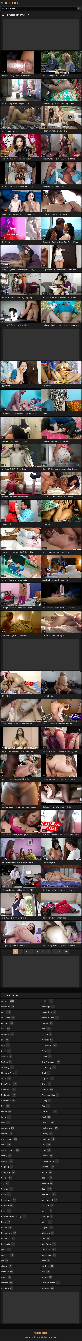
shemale (48, 1167)
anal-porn (8, 1018)
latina (6, 1277)
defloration (8, 1095)
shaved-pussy (50, 1161)
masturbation (50, 1018)
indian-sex (8, 1238)
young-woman (51, 1283)
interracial (8, 1244)
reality (47, 1133)
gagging (7, 1167)
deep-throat (9, 1084)
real (46, 1117)
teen (47, 1189)
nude (47, 1056)
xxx (46, 1271)
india (5, 1222)
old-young (49, 1067)
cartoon (6, 1056)
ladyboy (7, 1271)
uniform (47, 1205)
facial (6, 1145)
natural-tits (49, 1045)
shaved (47, 1156)
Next (66, 951)
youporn (48, 1288)
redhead (48, 1139)
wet (46, 1238)
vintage (47, 1216)
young (47, 1277)
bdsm (6, 1051)
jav (4, 1260)
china (6, 1078)
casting (6, 1062)
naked (47, 1034)
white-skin (49, 1255)
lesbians (7, 1288)
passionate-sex (50, 1095)
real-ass (48, 1122)
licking (47, 1001)
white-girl (49, 1249)
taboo (47, 1172)
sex (46, 1145)
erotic (6, 1117)
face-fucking (9, 1139)
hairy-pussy (8, 1200)
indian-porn (8, 1233)
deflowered (8, 1100)
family (6, 1156)
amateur (7, 1001)
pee (46, 1106)
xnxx (46, 1260)
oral (46, 1073)
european (7, 1128)
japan (6, 1249)
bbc (5, 1040)
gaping (6, 1178)
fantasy (7, 1161)
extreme (6, 1133)
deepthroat (8, 1089)
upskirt (47, 1211)
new (46, 1051)
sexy (46, 1150)
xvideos (48, 1266)
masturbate (49, 1012)
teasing (47, 1183)
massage (48, 1006)
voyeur (47, 1227)
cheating (7, 1067)
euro (5, 1122)
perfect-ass (49, 1111)
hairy (6, 1194)
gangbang (8, 1172)
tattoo (47, 1178)
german (7, 1189)
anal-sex (7, 1023)
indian (6, 1227)
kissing (6, 1266)
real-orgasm (50, 1128)
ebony (6, 1111)
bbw (5, 1045)
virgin (47, 1222)
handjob (7, 1205)
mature (47, 1023)
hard (6, 1211)
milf (46, 1029)
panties (47, 1089)
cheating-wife (9, 1073)
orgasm (48, 1078)
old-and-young (51, 1062)
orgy (46, 1084)
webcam (48, 1233)
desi (5, 1106)
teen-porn (49, 1194)
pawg (46, 1100)
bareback (7, 1034)
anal (6, 1012)
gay (5, 1183)
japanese (7, 1255)
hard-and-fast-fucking (13, 1216)
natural (47, 1040)
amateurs (7, 1006)
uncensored (49, 1200)
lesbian (7, 1283)
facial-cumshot (10, 1150)
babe (5, 1029)
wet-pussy (49, 1244)
